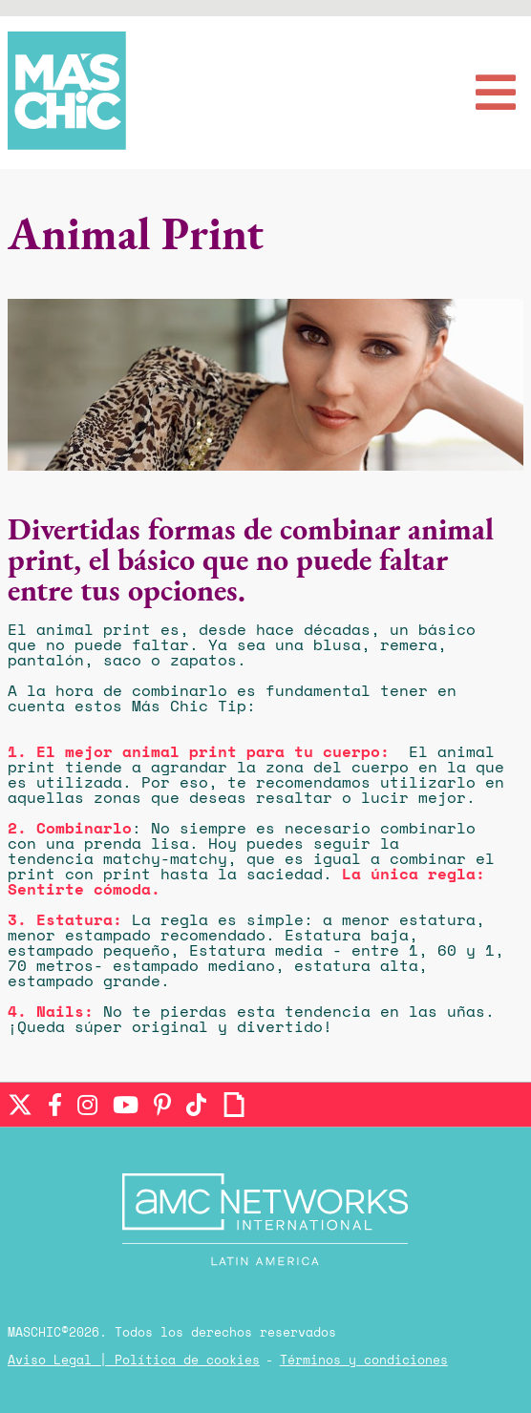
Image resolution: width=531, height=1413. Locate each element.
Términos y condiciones (364, 1361)
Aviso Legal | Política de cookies (134, 1361)
